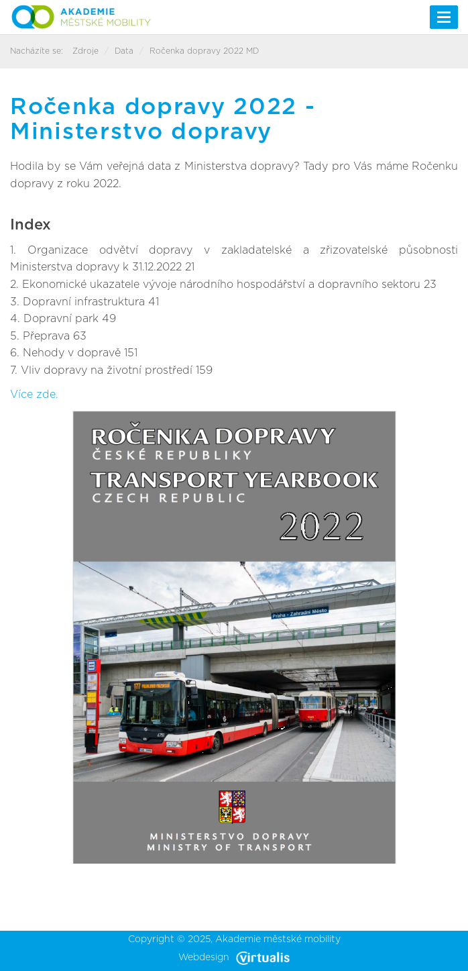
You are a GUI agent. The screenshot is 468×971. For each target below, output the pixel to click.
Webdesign (234, 957)
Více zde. (34, 394)
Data (124, 51)
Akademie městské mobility (278, 939)
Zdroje (85, 51)
